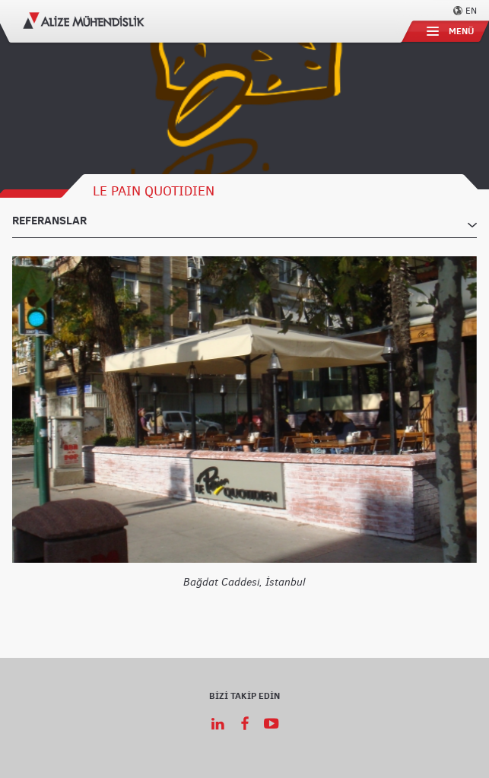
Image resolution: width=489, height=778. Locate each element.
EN (471, 10)
